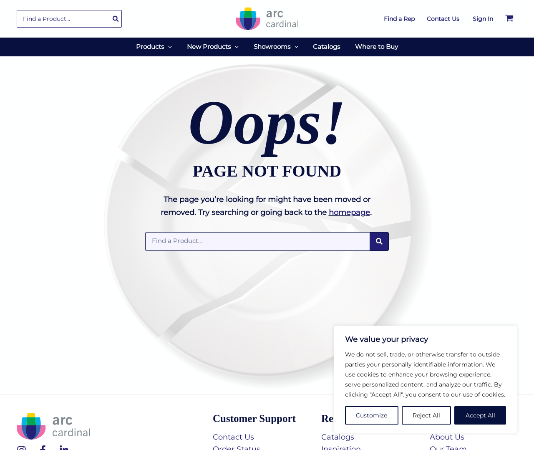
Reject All (426, 415)
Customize (371, 415)
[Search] (116, 18)
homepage (349, 212)
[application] (173, 47)
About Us (447, 436)
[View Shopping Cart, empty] (509, 19)
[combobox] (69, 18)
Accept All (480, 415)
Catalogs (337, 436)
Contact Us (233, 436)
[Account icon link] (483, 19)
